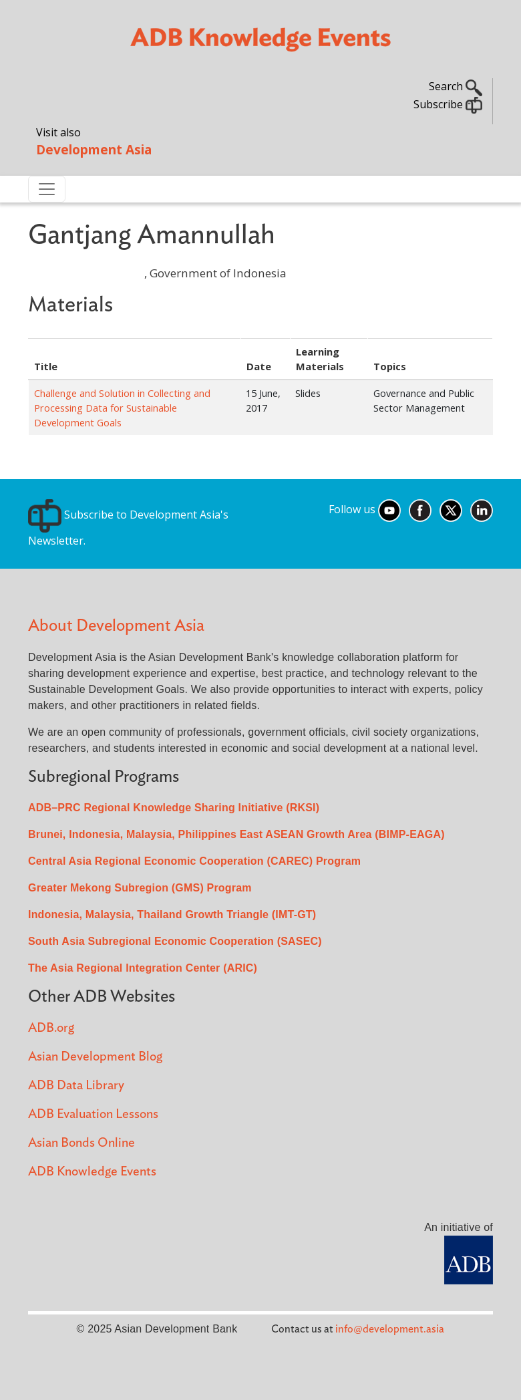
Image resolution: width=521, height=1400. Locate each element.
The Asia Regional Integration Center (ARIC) (142, 968)
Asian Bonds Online (81, 1143)
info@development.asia (389, 1329)
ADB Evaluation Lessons (93, 1114)
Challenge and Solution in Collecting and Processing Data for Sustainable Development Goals (122, 407)
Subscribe (447, 104)
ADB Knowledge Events (92, 1171)
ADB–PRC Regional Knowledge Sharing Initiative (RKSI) (173, 807)
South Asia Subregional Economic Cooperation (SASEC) (175, 941)
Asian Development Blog (95, 1057)
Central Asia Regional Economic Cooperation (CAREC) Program (194, 861)
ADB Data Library (76, 1085)
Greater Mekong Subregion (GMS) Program (140, 887)
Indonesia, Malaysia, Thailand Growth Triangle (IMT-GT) (172, 914)
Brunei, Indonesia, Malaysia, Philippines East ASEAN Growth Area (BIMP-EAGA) (236, 834)
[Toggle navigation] (46, 189)
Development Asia (94, 149)
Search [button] (455, 86)
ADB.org (51, 1028)
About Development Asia (116, 625)
